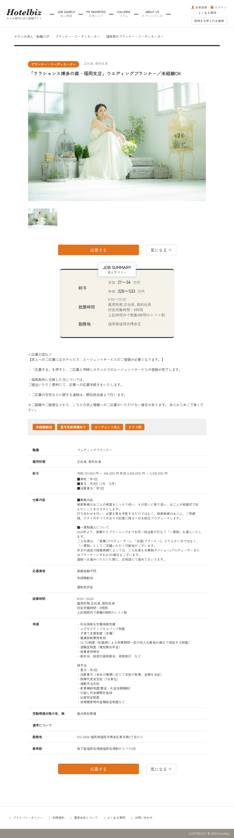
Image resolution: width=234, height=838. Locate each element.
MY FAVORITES (96, 14)
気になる (161, 250)
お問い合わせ (144, 817)
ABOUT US (152, 14)
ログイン (219, 7)
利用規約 (58, 817)
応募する (98, 250)
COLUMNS (123, 14)
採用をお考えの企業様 (209, 21)
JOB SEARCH (66, 14)
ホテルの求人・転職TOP (31, 36)
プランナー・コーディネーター (77, 36)
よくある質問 (207, 13)
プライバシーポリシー (28, 817)
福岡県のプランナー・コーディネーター (135, 36)
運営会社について (86, 817)
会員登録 (199, 7)
